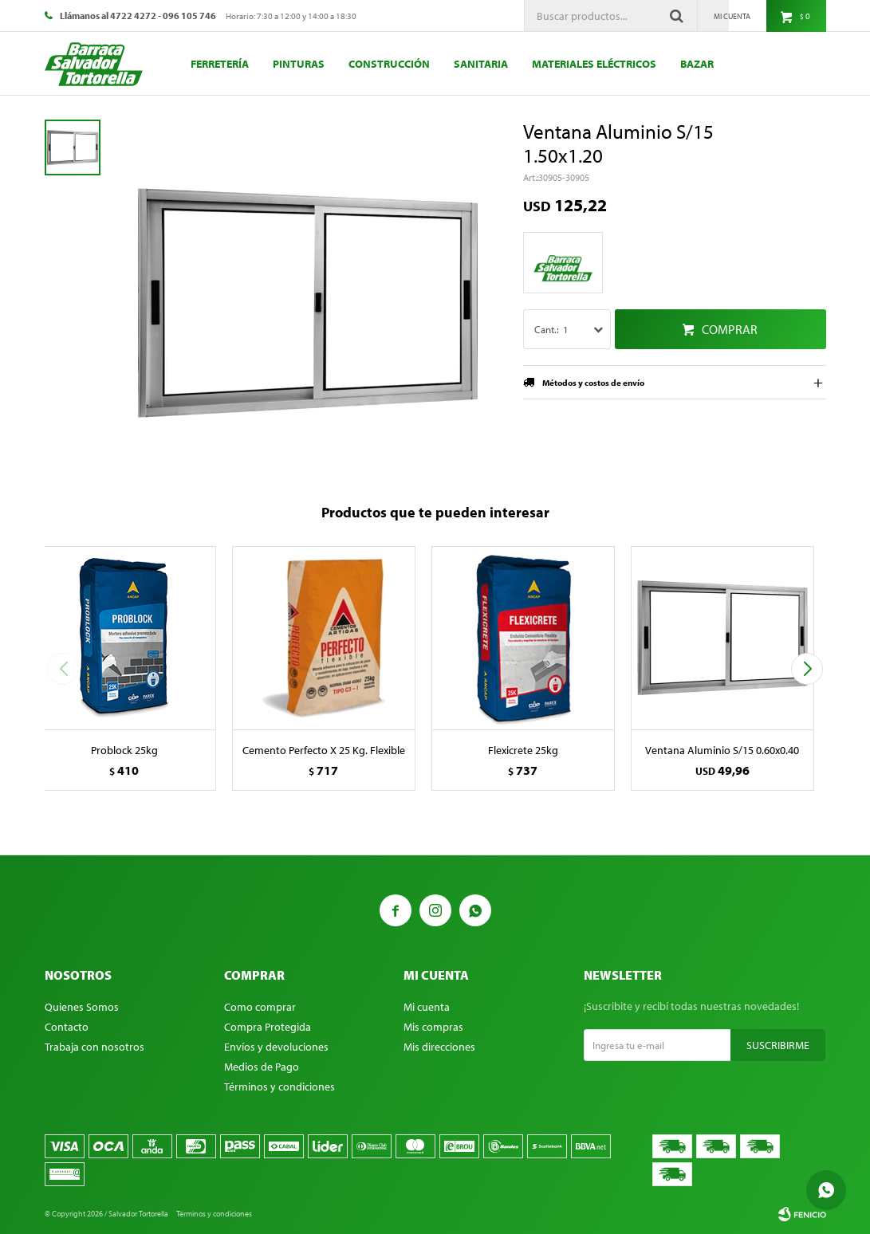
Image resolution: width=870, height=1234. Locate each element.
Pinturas (299, 64)
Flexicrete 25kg (523, 750)
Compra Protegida (267, 1027)
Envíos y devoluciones (276, 1046)
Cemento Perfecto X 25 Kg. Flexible (323, 750)
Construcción (389, 64)
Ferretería (220, 64)
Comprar (730, 329)
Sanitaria (481, 64)
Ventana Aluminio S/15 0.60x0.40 (722, 750)
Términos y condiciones (279, 1086)
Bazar (697, 64)
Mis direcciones (439, 1046)
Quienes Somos (82, 1007)
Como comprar (260, 1007)
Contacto (67, 1027)
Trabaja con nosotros (94, 1046)
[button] (807, 668)
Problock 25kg (124, 750)
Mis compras (433, 1027)
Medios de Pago (261, 1066)
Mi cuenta (427, 1007)
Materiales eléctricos (594, 64)
